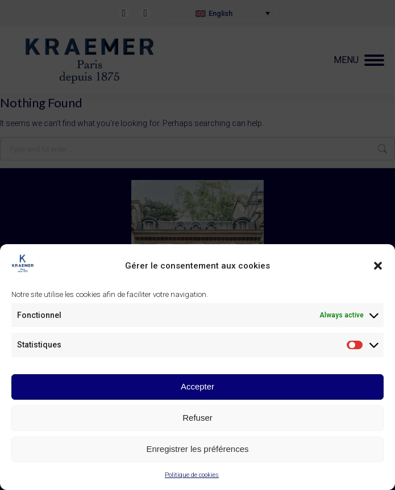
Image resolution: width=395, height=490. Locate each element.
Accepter (197, 386)
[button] (378, 265)
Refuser (197, 417)
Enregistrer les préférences (197, 449)
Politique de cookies (192, 475)
